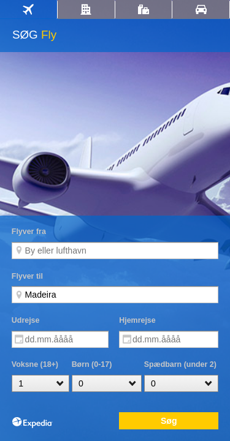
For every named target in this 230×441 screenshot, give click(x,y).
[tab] (28, 9)
